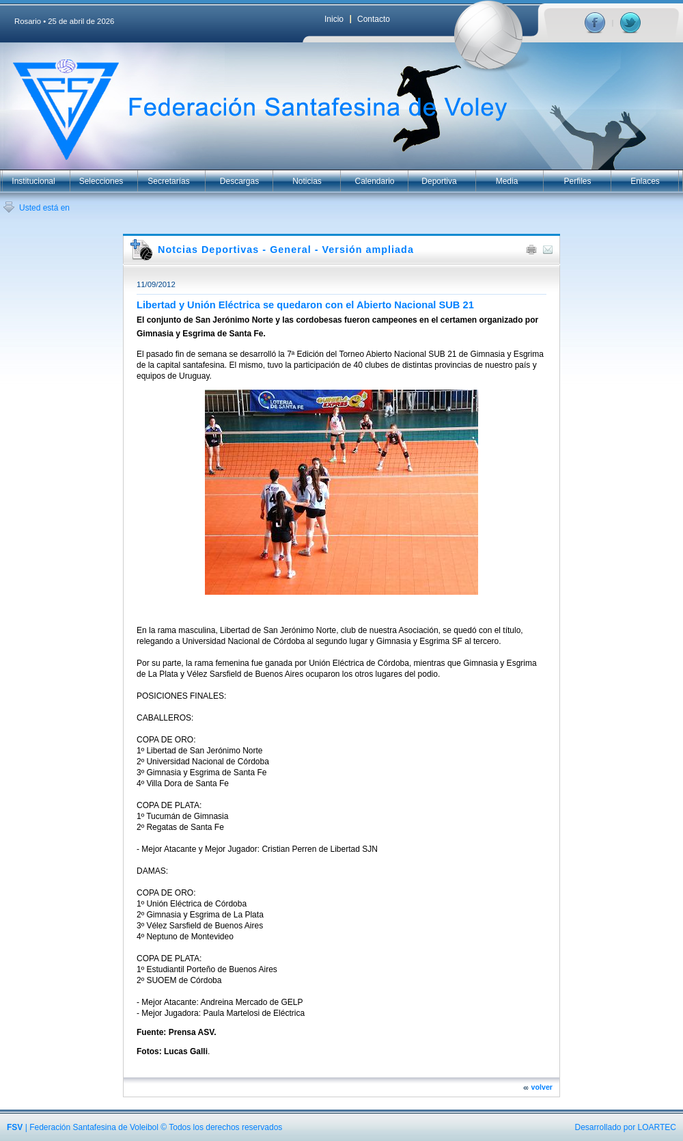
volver (542, 1087)
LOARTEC (657, 1127)
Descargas (239, 181)
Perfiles (577, 181)
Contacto (373, 19)
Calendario (374, 181)
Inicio (334, 19)
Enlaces (645, 181)
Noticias (307, 181)
